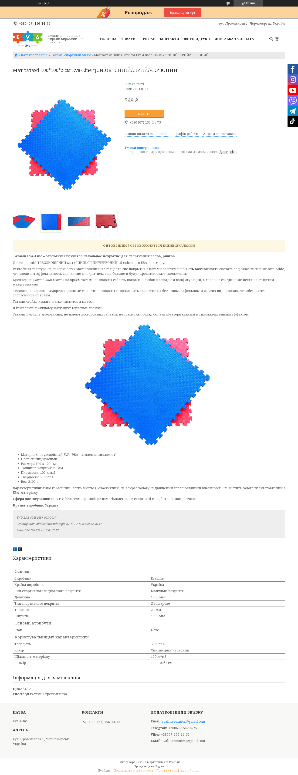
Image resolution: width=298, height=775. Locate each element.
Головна (108, 39)
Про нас (147, 39)
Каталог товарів (34, 55)
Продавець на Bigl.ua (149, 766)
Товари (128, 39)
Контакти (169, 39)
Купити (144, 113)
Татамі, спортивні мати (71, 55)
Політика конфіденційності (178, 770)
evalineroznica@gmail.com (183, 721)
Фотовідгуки (197, 39)
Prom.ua (174, 762)
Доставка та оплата (234, 39)
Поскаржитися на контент (133, 770)
